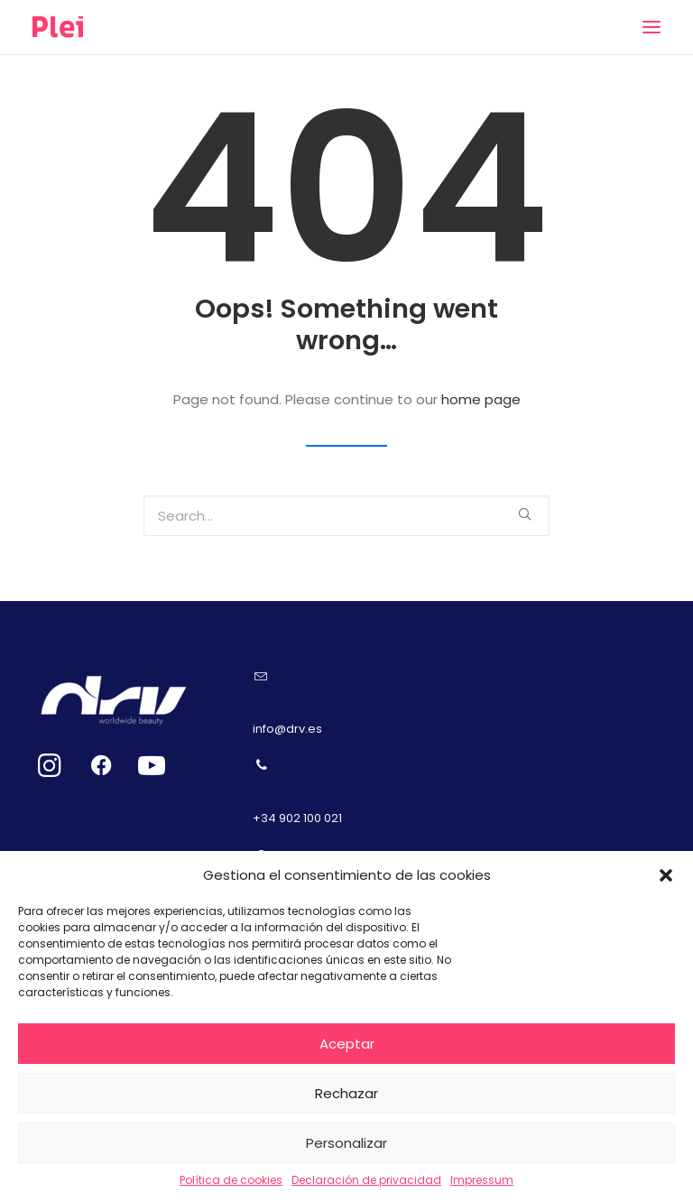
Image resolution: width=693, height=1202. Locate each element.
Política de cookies (231, 1180)
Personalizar (346, 1142)
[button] (666, 875)
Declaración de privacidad (366, 1180)
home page (481, 399)
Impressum (481, 1180)
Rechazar (346, 1093)
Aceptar (346, 1043)
